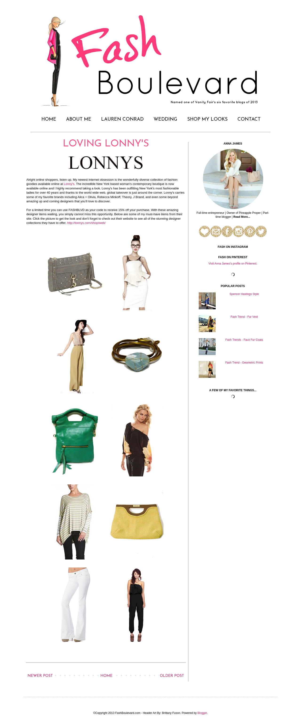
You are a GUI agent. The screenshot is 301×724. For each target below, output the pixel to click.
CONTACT (249, 119)
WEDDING (165, 119)
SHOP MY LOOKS (207, 119)
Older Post (172, 676)
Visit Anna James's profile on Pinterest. (233, 263)
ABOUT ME (78, 119)
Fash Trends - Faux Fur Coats (244, 339)
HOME (48, 119)
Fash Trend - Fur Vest (244, 316)
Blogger (202, 713)
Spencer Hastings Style (244, 294)
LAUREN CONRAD (122, 119)
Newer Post (40, 676)
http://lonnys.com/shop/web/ (86, 223)
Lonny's (69, 184)
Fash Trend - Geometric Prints (244, 362)
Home (106, 676)
